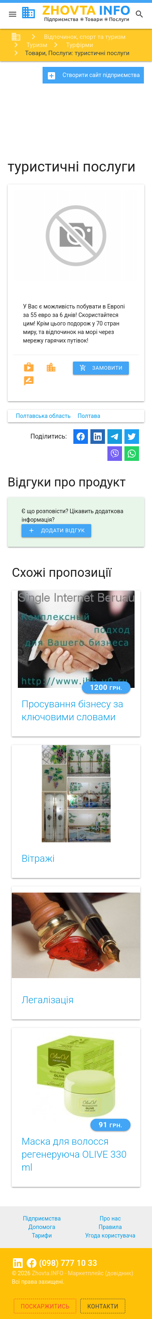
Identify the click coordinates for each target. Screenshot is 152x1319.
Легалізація (47, 1000)
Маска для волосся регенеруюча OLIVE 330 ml (73, 1154)
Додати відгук (56, 530)
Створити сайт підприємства (93, 76)
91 (110, 1124)
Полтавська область (43, 416)
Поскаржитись (45, 1306)
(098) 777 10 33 (68, 1263)
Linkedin (18, 1263)
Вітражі (37, 858)
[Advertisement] (76, 117)
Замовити (101, 368)
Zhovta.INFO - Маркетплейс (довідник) (82, 1273)
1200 (106, 687)
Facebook (31, 1263)
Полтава (89, 416)
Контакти (102, 1306)
